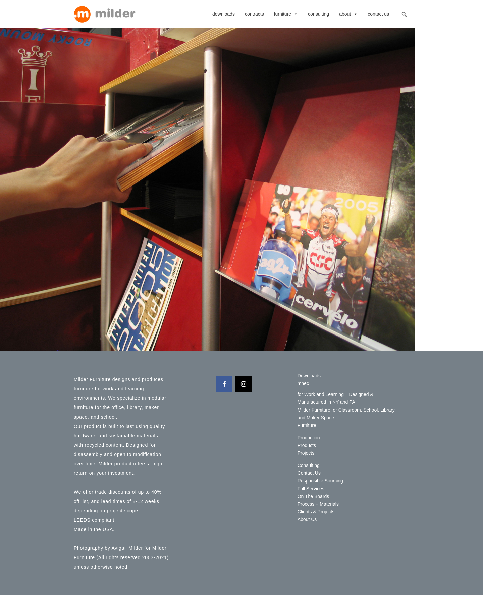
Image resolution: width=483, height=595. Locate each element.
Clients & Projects (316, 511)
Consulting (318, 14)
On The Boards (313, 496)
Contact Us (378, 14)
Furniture (286, 14)
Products (307, 445)
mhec (303, 383)
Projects (306, 453)
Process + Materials (318, 504)
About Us (307, 519)
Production (309, 437)
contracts (254, 14)
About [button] (348, 14)
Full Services (311, 488)
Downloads (223, 14)
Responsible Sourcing (320, 481)
